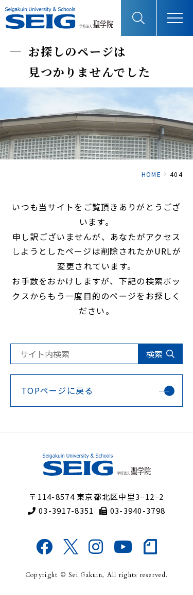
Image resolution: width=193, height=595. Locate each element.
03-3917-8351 (61, 510)
